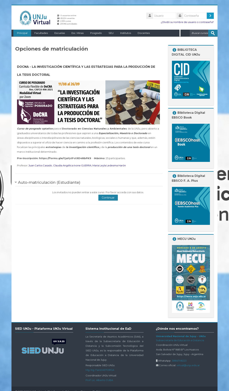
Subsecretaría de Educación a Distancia (180, 340)
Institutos (123, 32)
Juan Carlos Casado (40, 165)
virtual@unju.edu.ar (188, 365)
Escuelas (58, 32)
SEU (109, 32)
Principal (20, 32)
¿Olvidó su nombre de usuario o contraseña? (187, 22)
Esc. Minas (76, 32)
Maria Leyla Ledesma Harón (109, 165)
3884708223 (179, 360)
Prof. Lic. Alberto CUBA (99, 379)
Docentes (142, 32)
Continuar (108, 197)
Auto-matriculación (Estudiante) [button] (49, 182)
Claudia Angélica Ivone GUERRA (72, 165)
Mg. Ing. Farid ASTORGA (100, 369)
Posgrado (94, 32)
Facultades (39, 32)
